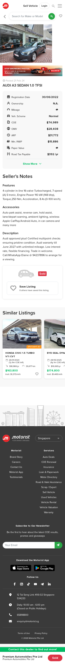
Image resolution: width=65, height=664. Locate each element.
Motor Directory (48, 477)
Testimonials (16, 477)
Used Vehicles (49, 497)
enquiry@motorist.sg (28, 621)
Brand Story (16, 457)
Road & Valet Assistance (49, 482)
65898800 (22, 614)
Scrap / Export (48, 487)
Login (44, 5)
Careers (16, 462)
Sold (55, 658)
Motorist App (16, 472)
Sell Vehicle (30, 6)
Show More (32, 164)
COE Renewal (48, 462)
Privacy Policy (41, 633)
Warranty (48, 512)
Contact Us (16, 467)
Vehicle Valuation (49, 507)
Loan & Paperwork (49, 472)
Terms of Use (24, 633)
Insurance (49, 467)
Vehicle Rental (48, 502)
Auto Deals (49, 457)
